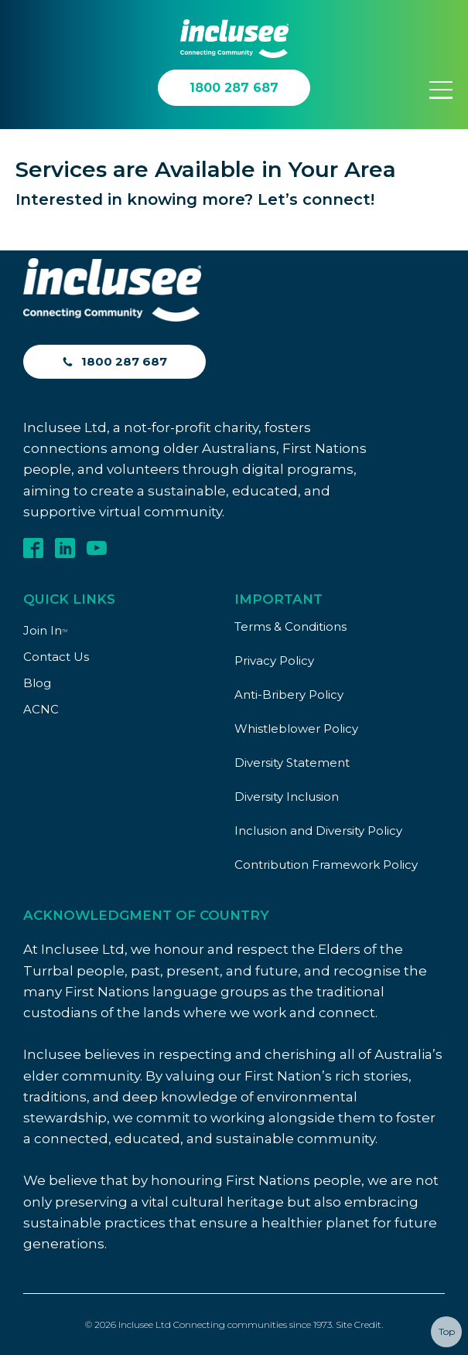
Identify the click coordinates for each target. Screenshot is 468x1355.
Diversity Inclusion (286, 796)
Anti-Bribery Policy (288, 694)
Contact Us (56, 656)
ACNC (41, 709)
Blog (37, 683)
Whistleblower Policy (296, 728)
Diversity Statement (292, 762)
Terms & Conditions (290, 626)
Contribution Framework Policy (326, 864)
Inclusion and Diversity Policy (318, 830)
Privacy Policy (274, 660)
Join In (45, 630)
